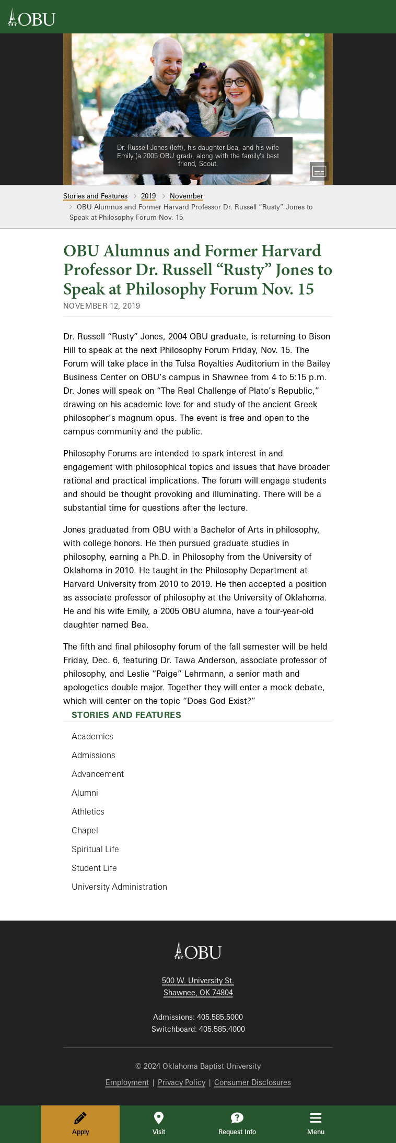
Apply (80, 1124)
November (186, 196)
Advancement (98, 774)
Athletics (88, 811)
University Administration (119, 886)
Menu (323, 1124)
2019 (148, 196)
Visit (159, 1124)
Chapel (85, 830)
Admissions (93, 755)
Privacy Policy (181, 1082)
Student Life (94, 868)
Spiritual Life (95, 849)
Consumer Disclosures (252, 1082)
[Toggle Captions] (319, 171)
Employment (127, 1082)
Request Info (237, 1124)
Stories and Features (95, 196)
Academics (92, 736)
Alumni (85, 792)
